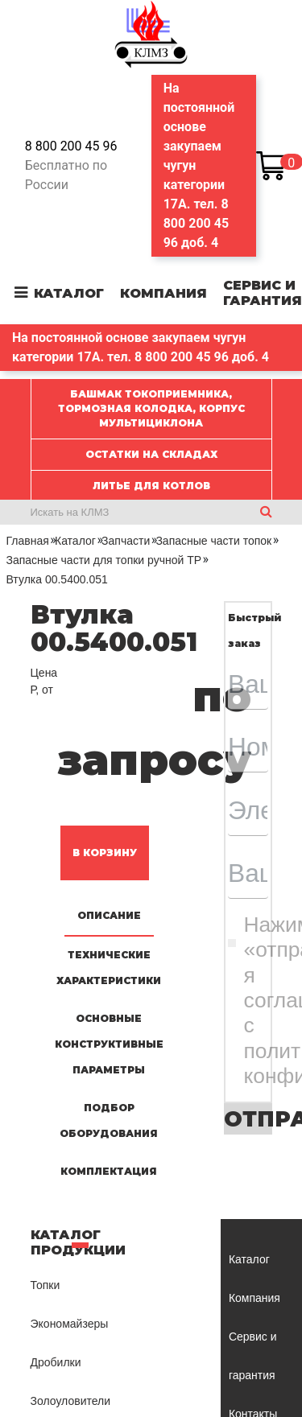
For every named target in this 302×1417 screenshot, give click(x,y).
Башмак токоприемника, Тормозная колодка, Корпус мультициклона (151, 408)
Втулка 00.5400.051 (57, 579)
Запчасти (125, 540)
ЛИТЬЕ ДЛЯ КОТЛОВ (151, 486)
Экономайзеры (70, 1323)
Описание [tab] (109, 915)
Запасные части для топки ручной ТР (104, 560)
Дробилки (56, 1362)
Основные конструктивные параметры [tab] (109, 1044)
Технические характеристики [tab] (108, 968)
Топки (45, 1285)
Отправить (248, 1119)
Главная (27, 540)
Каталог (69, 293)
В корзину (104, 852)
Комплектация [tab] (108, 1171)
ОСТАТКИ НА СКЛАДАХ (151, 454)
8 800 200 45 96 (71, 146)
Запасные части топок (213, 540)
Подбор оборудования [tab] (109, 1120)
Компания (163, 293)
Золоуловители (71, 1400)
